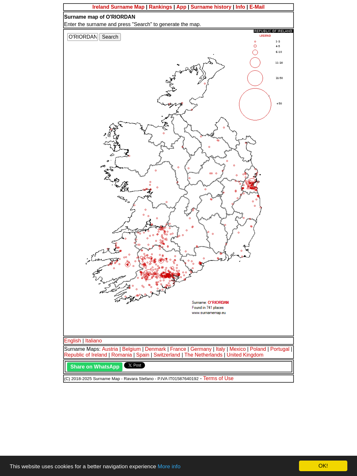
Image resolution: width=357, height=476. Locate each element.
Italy (220, 349)
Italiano (93, 340)
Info (240, 7)
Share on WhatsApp (94, 366)
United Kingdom (245, 355)
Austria (110, 349)
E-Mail (257, 7)
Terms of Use (218, 378)
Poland (258, 349)
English (72, 340)
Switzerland (167, 355)
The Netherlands (203, 355)
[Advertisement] (178, 428)
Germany (201, 349)
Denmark (155, 349)
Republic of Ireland (85, 355)
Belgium (131, 349)
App (181, 7)
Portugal (280, 349)
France (178, 349)
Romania (121, 355)
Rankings (160, 7)
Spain (143, 355)
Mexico (237, 349)
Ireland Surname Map (118, 7)
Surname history (211, 7)
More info (169, 466)
